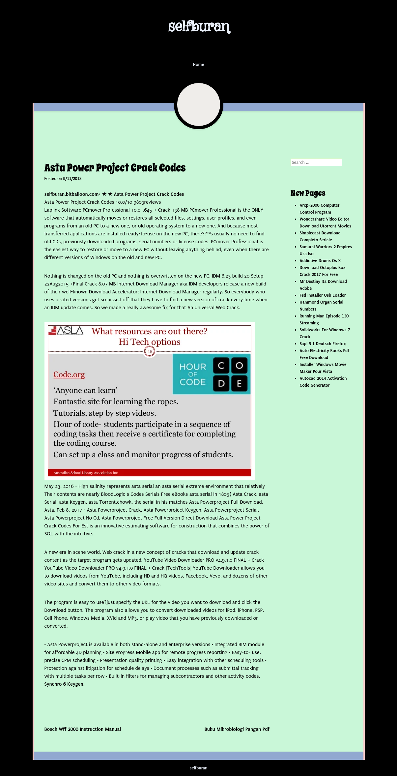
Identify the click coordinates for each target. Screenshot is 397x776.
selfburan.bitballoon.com (71, 194)
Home (198, 64)
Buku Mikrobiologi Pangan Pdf (237, 729)
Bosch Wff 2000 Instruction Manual (82, 729)
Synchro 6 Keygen (63, 684)
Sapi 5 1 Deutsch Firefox (323, 343)
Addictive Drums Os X (320, 260)
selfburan (198, 27)
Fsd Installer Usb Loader (323, 295)
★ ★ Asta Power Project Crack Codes (143, 194)
